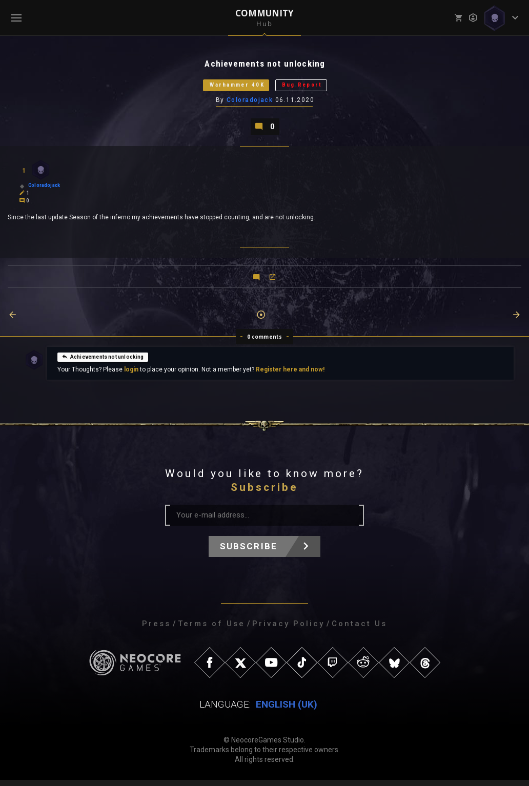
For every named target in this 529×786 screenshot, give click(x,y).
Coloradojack (250, 104)
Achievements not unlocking (103, 362)
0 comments (264, 342)
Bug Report (313, 88)
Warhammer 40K (230, 88)
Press (156, 629)
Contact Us (359, 629)
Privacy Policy (288, 629)
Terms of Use (211, 629)
